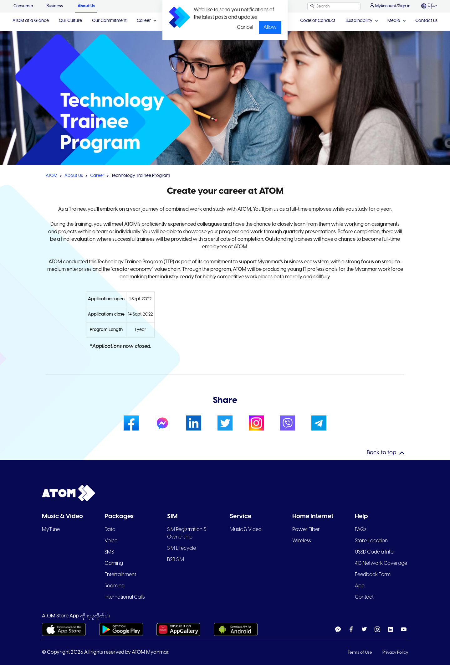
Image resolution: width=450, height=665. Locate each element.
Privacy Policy (395, 653)
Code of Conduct (317, 20)
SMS (109, 552)
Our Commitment (109, 20)
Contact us (426, 20)
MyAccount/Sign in (390, 5)
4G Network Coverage (381, 563)
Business (55, 6)
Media (393, 20)
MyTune (51, 529)
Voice (111, 541)
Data (110, 529)
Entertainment (120, 574)
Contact (364, 597)
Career (144, 20)
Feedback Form (373, 574)
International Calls (125, 597)
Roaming (115, 586)
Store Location (371, 541)
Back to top (381, 453)
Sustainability (358, 20)
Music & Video (246, 529)
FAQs (360, 529)
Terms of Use (360, 653)
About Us (86, 6)
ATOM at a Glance (31, 20)
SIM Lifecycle (181, 548)
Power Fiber (306, 529)
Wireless (301, 541)
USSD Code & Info (374, 552)
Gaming (114, 563)
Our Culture (70, 20)
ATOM (51, 175)
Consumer (23, 6)
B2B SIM (175, 559)
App (360, 586)
